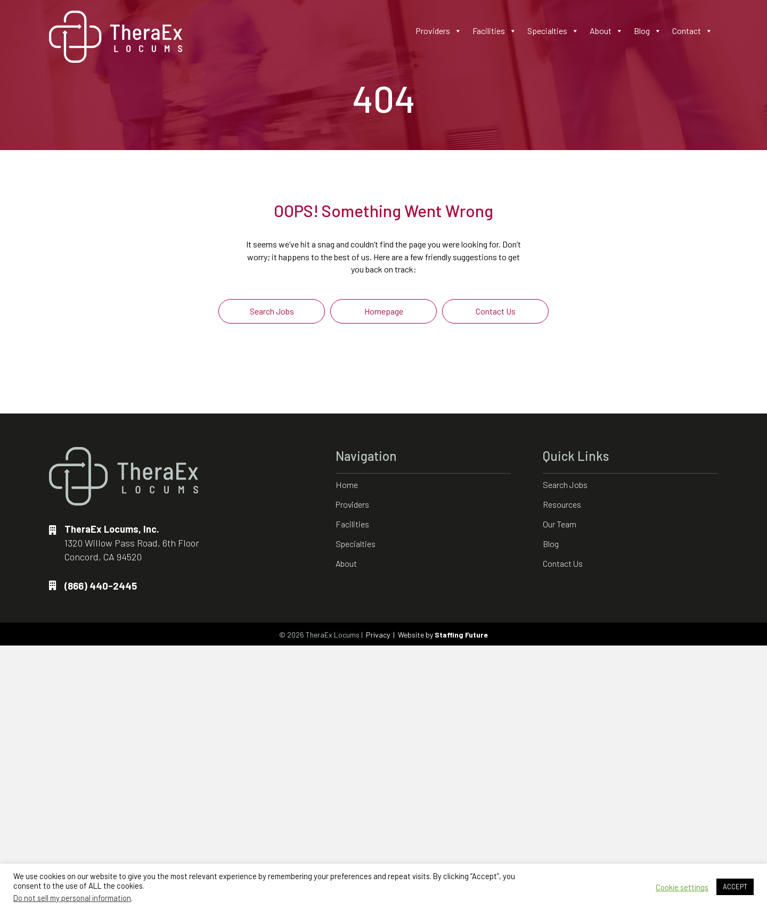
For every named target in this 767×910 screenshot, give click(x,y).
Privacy (378, 634)
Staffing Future (461, 634)
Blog (648, 31)
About (606, 31)
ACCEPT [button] (735, 886)
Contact (692, 31)
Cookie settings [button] (682, 887)
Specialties (553, 31)
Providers (438, 31)
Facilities (494, 31)
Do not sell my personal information (72, 898)
